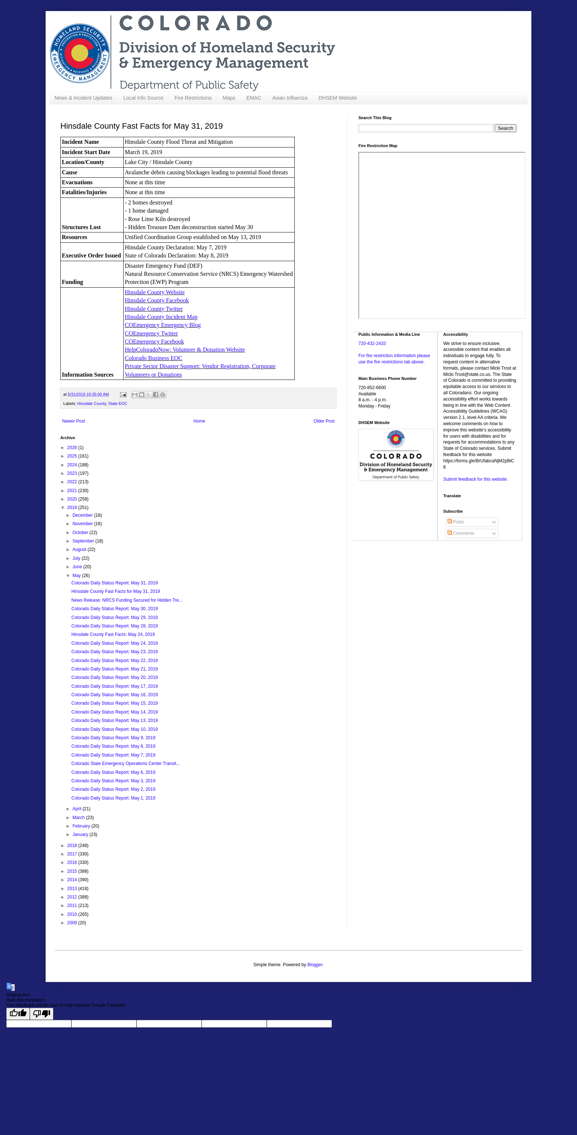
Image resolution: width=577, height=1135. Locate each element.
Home (199, 421)
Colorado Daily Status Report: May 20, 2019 (114, 677)
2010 (72, 914)
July (77, 558)
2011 (72, 905)
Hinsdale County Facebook (157, 300)
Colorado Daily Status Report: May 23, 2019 (114, 651)
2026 (72, 447)
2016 (72, 862)
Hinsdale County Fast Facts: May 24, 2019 (113, 634)
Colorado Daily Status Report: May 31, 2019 (114, 583)
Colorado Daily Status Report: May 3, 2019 (113, 780)
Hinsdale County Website (155, 292)
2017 (72, 854)
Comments (460, 533)
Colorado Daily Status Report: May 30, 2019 (114, 608)
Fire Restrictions (193, 98)
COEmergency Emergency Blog (163, 325)
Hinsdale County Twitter (154, 309)
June (77, 566)
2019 (72, 507)
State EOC (117, 403)
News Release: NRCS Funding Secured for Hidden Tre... (127, 600)
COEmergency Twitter (151, 333)
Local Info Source (143, 98)
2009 (72, 922)
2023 (72, 473)
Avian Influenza (289, 98)
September (83, 541)
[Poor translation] (41, 1014)
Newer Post (73, 421)
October (80, 532)
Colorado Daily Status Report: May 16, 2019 (114, 694)
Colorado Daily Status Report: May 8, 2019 (113, 746)
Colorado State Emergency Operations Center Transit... (125, 763)
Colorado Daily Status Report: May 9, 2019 (113, 737)
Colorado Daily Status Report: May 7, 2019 (113, 755)
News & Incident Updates (83, 98)
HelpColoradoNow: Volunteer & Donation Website (185, 349)
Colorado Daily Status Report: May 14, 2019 (114, 712)
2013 (72, 888)
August (80, 549)
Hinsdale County (91, 403)
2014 (72, 879)
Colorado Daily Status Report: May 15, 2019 (114, 703)
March (79, 817)
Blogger (314, 964)
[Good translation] (18, 1014)
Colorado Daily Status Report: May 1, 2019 (113, 798)
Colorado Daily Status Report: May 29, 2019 (114, 617)
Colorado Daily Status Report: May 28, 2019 (114, 626)
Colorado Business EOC (153, 358)
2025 (72, 456)
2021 (72, 490)
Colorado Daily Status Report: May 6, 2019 (113, 772)
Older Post (324, 421)
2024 (72, 464)
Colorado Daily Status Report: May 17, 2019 (114, 686)
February (81, 826)
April (77, 808)
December (83, 515)
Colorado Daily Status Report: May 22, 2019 (114, 660)
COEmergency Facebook (154, 341)
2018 (72, 845)
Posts (455, 521)
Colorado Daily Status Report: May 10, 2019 (114, 729)
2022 (72, 481)
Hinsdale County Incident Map (161, 317)
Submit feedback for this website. (475, 479)
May (77, 575)
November (83, 523)
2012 (72, 897)
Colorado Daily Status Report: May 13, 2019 (114, 720)
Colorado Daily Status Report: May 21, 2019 (114, 669)
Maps (229, 98)
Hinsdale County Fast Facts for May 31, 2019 (115, 591)
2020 (72, 499)
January (80, 834)
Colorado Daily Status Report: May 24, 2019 (114, 643)
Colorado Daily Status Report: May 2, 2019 (113, 789)
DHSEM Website (337, 98)
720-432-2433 (372, 343)
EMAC (254, 98)
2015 (72, 871)
